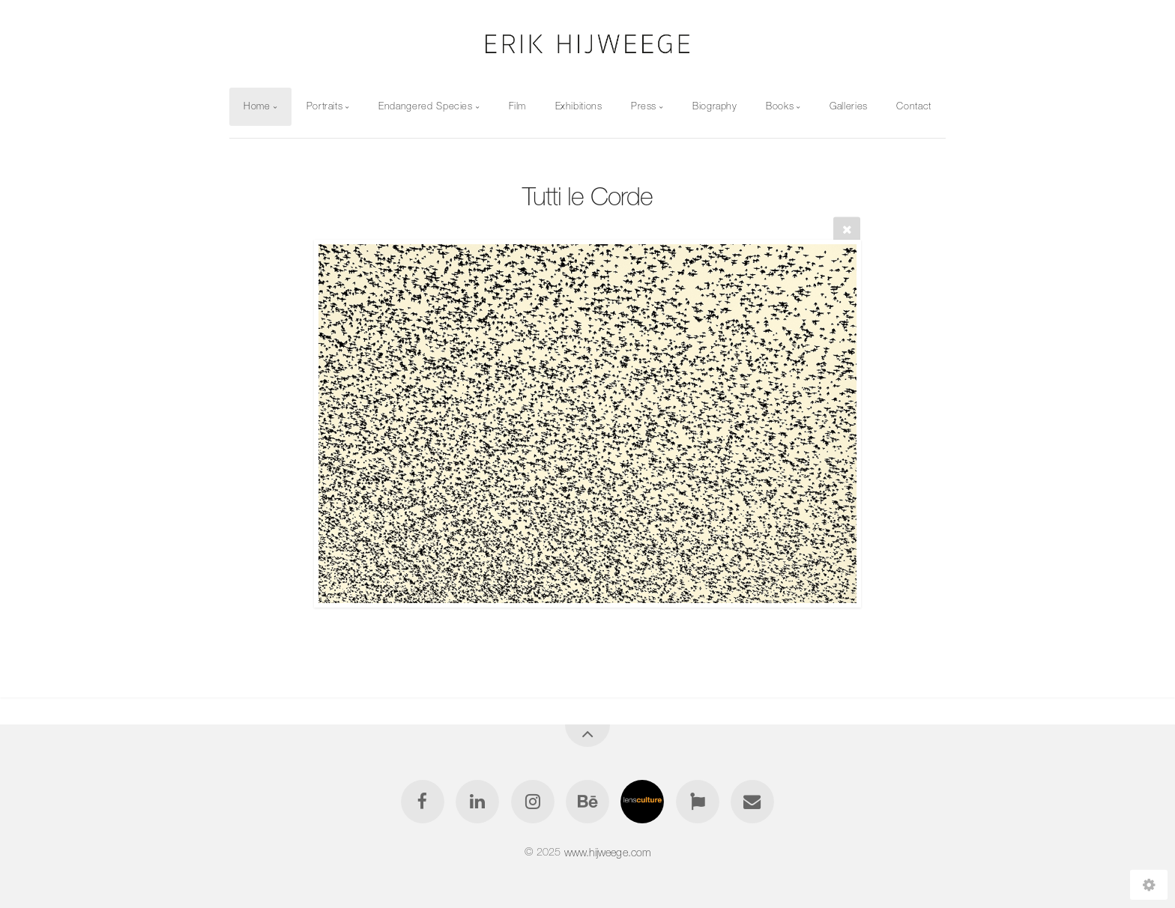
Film (518, 106)
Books (780, 106)
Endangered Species (425, 106)
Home (257, 106)
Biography (714, 106)
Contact (913, 106)
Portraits (324, 106)
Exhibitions (578, 106)
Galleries (849, 106)
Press (643, 106)
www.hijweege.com (607, 852)
